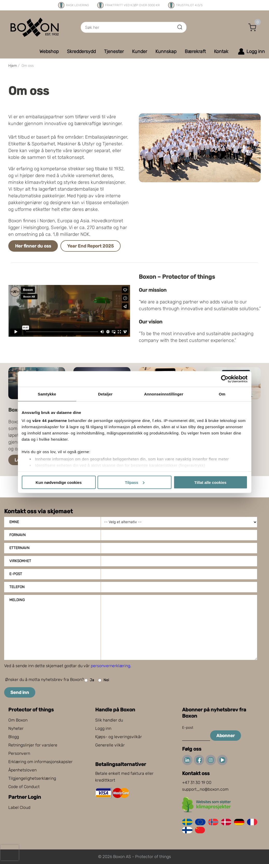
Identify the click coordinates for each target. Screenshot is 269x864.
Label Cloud (19, 807)
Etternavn (19, 548)
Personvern (19, 753)
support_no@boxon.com (205, 789)
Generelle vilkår (110, 745)
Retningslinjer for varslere (32, 745)
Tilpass (134, 482)
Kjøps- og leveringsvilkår (118, 736)
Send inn (19, 692)
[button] (252, 27)
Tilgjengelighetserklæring (32, 778)
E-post (15, 574)
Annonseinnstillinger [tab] (163, 394)
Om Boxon (17, 720)
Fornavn (17, 535)
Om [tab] (222, 394)
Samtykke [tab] (47, 394)
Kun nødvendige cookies (59, 482)
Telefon (17, 587)
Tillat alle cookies (210, 482)
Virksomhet (20, 561)
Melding (17, 600)
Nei (103, 680)
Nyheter (16, 728)
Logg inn (103, 728)
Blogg (13, 736)
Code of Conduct (24, 786)
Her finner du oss (33, 246)
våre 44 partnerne (49, 420)
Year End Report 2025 (90, 246)
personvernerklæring (110, 665)
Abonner (225, 735)
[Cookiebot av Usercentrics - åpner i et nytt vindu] (224, 379)
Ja (89, 680)
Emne (14, 522)
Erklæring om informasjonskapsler (40, 761)
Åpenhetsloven (22, 770)
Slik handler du (109, 720)
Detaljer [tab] (105, 394)
